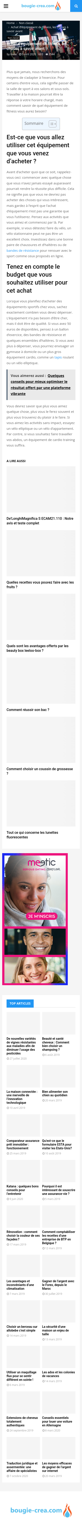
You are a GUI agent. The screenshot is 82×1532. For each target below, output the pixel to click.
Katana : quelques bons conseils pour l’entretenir (22, 1190)
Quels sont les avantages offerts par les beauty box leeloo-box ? (37, 648)
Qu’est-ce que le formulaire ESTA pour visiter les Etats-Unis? (57, 1144)
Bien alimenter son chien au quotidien (55, 1093)
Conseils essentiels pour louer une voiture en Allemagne (57, 1421)
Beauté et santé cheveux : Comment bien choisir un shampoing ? (55, 1044)
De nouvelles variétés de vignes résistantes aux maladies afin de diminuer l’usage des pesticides (21, 1046)
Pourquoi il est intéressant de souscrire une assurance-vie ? (58, 1190)
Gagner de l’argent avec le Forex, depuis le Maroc (58, 1284)
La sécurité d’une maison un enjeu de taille (55, 1330)
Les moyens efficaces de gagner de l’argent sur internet (57, 1467)
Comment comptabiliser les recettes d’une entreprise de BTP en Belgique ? (58, 1237)
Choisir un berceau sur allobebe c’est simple (22, 1328)
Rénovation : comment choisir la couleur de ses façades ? (23, 1235)
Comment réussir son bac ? (28, 710)
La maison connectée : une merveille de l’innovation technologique (22, 1097)
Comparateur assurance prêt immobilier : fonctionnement (23, 1144)
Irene (13, 54)
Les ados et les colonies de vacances (58, 1374)
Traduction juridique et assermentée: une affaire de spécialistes (22, 1467)
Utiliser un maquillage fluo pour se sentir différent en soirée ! (22, 1375)
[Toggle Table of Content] (50, 124)
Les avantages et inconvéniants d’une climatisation (20, 1284)
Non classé (13, 37)
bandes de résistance (23, 250)
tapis (58, 357)
